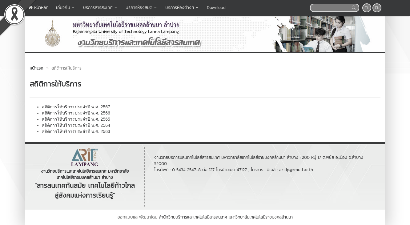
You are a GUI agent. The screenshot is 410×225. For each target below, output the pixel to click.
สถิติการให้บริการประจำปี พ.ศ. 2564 (76, 125)
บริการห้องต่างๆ (182, 7)
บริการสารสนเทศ (100, 7)
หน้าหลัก (39, 7)
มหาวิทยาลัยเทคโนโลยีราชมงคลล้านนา (261, 217)
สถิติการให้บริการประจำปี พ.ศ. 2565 (76, 119)
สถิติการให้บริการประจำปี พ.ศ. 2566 (76, 112)
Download (216, 7)
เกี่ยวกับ (66, 7)
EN (377, 7)
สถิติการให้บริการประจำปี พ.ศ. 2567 (76, 106)
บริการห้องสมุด (142, 7)
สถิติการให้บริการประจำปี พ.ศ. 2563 (76, 131)
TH (367, 7)
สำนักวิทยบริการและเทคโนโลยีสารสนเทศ (193, 217)
